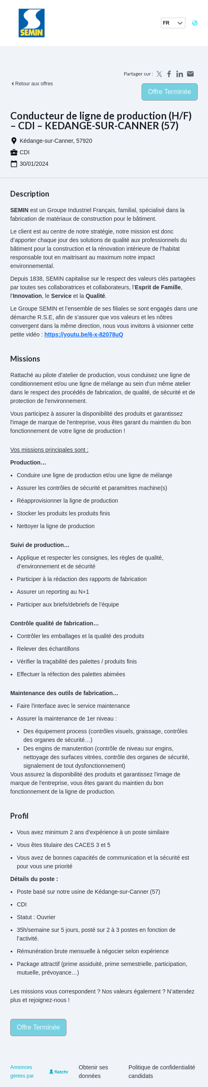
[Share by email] (190, 74)
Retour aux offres (31, 84)
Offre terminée (169, 91)
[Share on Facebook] (169, 74)
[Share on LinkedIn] (179, 74)
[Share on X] (158, 74)
